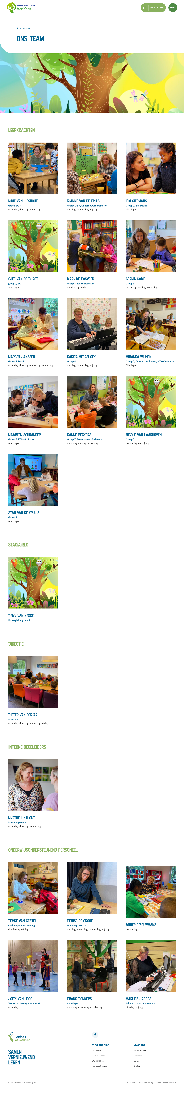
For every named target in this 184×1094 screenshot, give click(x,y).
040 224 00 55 (98, 1061)
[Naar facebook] (95, 1035)
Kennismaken (156, 8)
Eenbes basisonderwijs (24, 1083)
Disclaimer (130, 1083)
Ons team (138, 1056)
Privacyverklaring (146, 1083)
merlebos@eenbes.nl (101, 1066)
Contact (137, 1061)
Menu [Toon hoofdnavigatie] (173, 8)
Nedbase (172, 1083)
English (137, 1066)
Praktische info (140, 1051)
